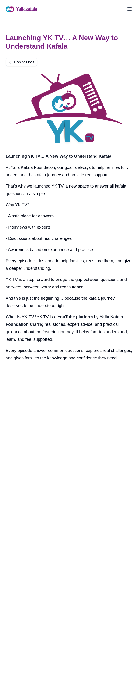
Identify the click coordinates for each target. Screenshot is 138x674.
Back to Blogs (21, 62)
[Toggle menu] (129, 9)
